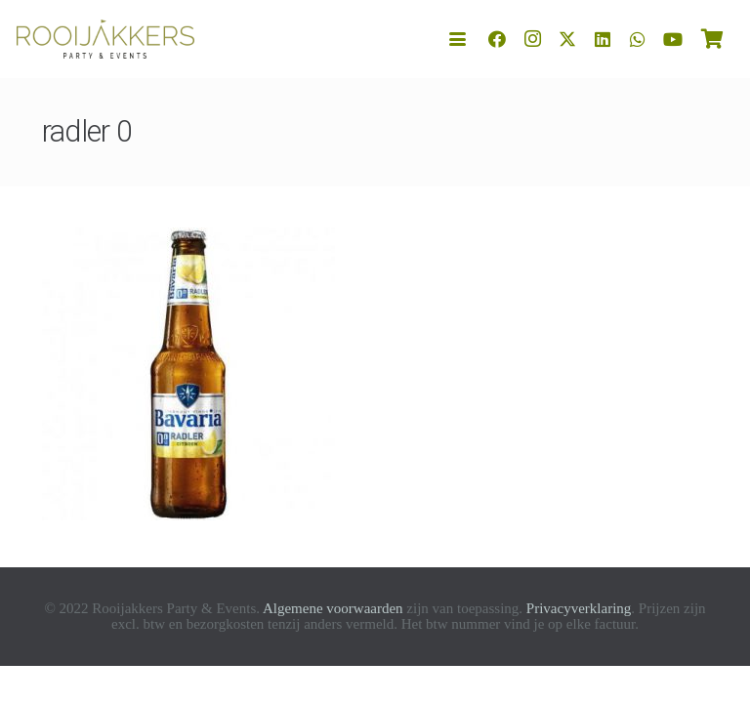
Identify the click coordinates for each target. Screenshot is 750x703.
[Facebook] (497, 39)
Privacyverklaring (578, 608)
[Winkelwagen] (711, 39)
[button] (458, 39)
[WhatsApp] (637, 39)
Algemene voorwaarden (333, 608)
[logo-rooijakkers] (105, 39)
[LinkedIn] (602, 39)
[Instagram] (532, 39)
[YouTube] (672, 39)
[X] (567, 39)
